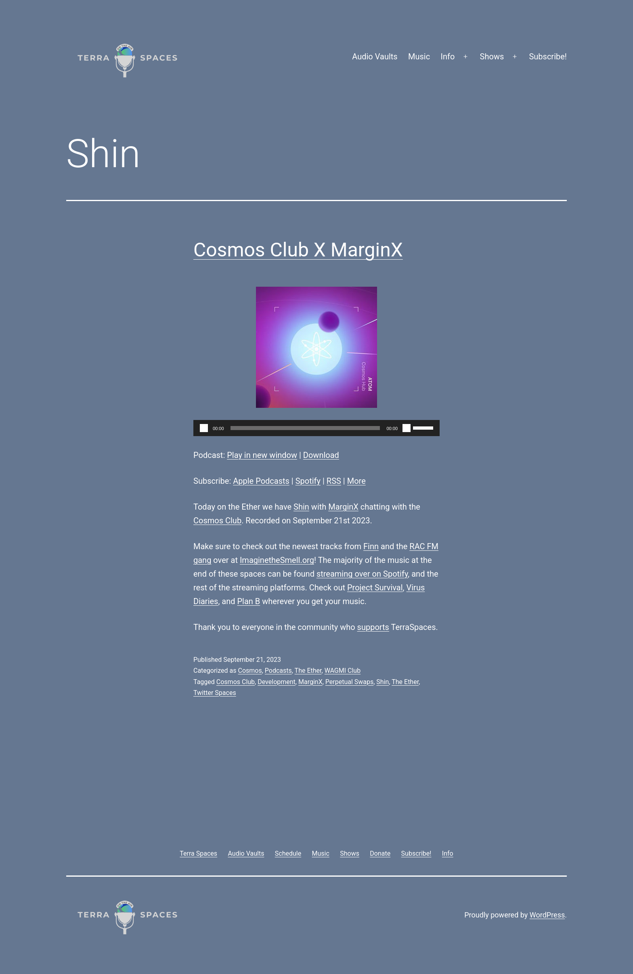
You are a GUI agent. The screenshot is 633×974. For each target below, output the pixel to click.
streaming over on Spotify (362, 574)
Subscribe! (548, 56)
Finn (371, 546)
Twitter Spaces (214, 693)
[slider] (305, 428)
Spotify (308, 481)
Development (277, 682)
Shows (492, 56)
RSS (334, 481)
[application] (316, 428)
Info (448, 56)
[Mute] (406, 428)
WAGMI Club (343, 670)
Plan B (248, 601)
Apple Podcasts (261, 481)
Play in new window (262, 455)
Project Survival (375, 587)
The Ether (308, 670)
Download (321, 455)
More (356, 481)
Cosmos (250, 670)
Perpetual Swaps (349, 682)
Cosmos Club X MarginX (298, 249)
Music (419, 56)
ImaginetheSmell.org (277, 560)
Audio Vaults (374, 56)
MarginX (343, 507)
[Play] (204, 428)
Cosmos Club (217, 520)
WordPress (547, 915)
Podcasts (278, 670)
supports (373, 627)
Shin (301, 507)
